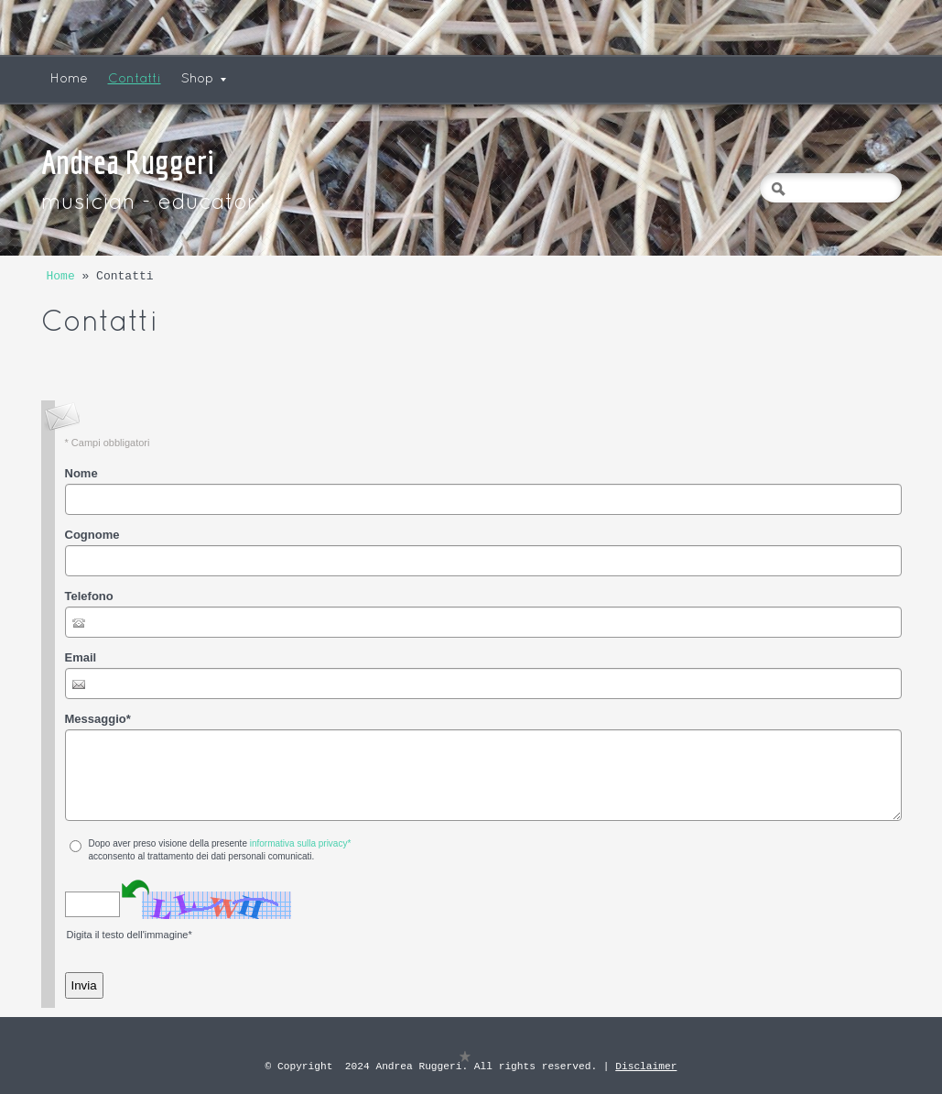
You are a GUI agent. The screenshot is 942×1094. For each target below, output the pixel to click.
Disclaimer (646, 1066)
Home (69, 79)
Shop (203, 79)
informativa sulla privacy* (301, 843)
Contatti (134, 79)
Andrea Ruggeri (127, 162)
